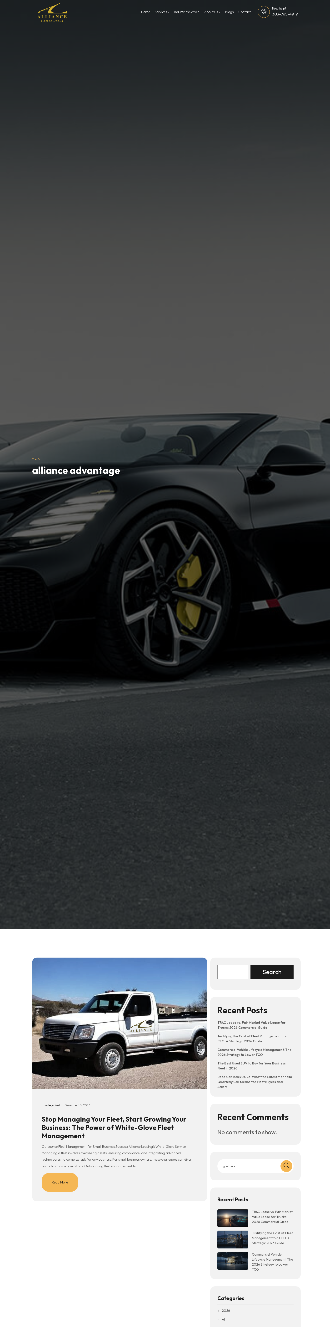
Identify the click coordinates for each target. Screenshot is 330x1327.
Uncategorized (51, 1105)
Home (145, 12)
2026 (226, 1310)
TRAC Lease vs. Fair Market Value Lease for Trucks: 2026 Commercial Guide (251, 1025)
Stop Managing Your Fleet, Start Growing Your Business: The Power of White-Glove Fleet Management (114, 1127)
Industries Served (187, 12)
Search (272, 972)
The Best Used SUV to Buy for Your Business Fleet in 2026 (251, 1065)
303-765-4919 (285, 13)
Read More (60, 1182)
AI (223, 1319)
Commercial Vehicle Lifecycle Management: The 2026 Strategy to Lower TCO (254, 1052)
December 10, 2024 (77, 1105)
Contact (244, 12)
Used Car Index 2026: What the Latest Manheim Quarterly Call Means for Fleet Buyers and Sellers (254, 1082)
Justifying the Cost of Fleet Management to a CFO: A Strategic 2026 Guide (252, 1038)
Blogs (229, 12)
